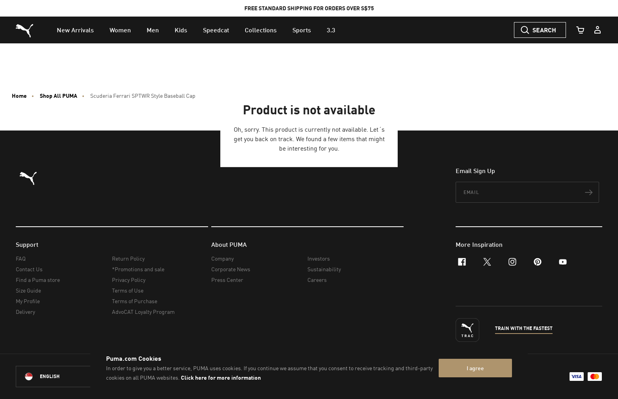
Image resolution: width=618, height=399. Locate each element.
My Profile (28, 301)
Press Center (227, 279)
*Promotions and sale (138, 269)
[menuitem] (75, 30)
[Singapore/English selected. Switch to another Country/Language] (60, 376)
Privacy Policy (128, 279)
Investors (318, 258)
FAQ (21, 258)
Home (19, 96)
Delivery (25, 311)
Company (222, 258)
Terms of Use (127, 290)
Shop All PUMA (58, 96)
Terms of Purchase (134, 301)
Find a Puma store (38, 279)
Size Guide (28, 290)
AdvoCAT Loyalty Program (143, 311)
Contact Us (29, 269)
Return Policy (128, 258)
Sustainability (324, 269)
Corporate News (230, 269)
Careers (317, 279)
